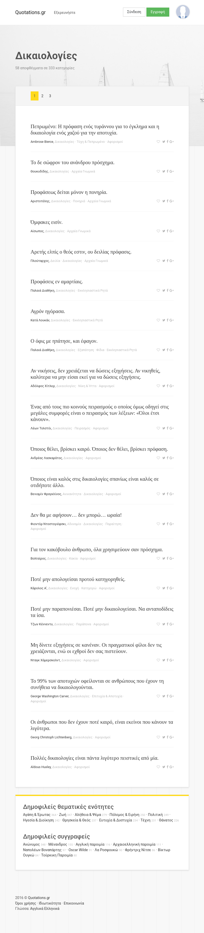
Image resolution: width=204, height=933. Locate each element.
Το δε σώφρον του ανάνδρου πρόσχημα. (73, 162)
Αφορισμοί (115, 142)
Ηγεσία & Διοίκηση (38, 820)
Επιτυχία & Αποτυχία (107, 696)
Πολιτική (155, 815)
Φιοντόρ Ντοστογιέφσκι (48, 524)
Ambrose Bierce (42, 142)
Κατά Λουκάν (40, 320)
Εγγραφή (158, 12)
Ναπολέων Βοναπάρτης (42, 850)
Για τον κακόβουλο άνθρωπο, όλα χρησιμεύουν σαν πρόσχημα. (97, 549)
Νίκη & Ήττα (87, 386)
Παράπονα (83, 624)
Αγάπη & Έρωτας (37, 815)
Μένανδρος (57, 844)
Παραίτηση (113, 524)
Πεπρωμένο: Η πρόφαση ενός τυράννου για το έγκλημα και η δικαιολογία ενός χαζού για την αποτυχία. (95, 129)
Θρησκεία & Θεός (76, 820)
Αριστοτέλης (40, 201)
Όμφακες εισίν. (47, 222)
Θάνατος (166, 820)
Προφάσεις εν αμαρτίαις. (57, 281)
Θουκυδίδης (39, 171)
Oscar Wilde (78, 850)
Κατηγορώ (88, 588)
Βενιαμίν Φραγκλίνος (46, 494)
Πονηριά (79, 201)
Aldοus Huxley (41, 767)
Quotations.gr (30, 12)
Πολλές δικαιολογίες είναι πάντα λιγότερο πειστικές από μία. (95, 758)
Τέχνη (145, 820)
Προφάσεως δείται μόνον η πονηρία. (69, 192)
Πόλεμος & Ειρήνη (125, 815)
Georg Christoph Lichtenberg (51, 737)
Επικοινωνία (74, 903)
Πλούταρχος (40, 261)
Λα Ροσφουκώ (106, 850)
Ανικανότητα (72, 494)
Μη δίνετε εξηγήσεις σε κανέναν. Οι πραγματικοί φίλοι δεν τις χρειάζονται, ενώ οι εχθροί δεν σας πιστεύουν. (96, 648)
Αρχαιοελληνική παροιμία (134, 844)
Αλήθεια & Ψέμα (88, 815)
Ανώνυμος (31, 844)
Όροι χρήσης (25, 903)
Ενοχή (74, 588)
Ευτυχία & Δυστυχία (115, 820)
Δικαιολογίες (64, 142)
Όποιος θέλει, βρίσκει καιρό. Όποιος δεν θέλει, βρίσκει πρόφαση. (99, 449)
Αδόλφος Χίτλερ (43, 386)
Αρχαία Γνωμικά (83, 171)
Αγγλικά (36, 909)
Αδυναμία (74, 524)
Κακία (73, 558)
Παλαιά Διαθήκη (42, 290)
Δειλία (55, 261)
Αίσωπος (37, 231)
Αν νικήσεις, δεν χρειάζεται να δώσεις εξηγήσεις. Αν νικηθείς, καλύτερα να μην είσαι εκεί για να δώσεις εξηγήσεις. (95, 374)
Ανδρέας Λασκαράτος (46, 458)
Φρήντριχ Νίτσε (138, 850)
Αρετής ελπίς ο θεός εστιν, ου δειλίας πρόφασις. (81, 252)
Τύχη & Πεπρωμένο (91, 142)
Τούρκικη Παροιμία (57, 855)
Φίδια (100, 350)
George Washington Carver (50, 696)
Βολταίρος (38, 558)
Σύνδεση (134, 12)
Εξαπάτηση (86, 350)
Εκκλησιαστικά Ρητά (93, 290)
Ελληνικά (51, 909)
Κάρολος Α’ (39, 588)
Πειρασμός (82, 428)
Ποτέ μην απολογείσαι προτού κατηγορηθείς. (78, 579)
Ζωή (62, 815)
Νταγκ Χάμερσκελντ (45, 660)
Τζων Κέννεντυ (42, 624)
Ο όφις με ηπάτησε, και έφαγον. (64, 341)
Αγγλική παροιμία (90, 844)
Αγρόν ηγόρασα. (48, 311)
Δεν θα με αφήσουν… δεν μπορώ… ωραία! (76, 515)
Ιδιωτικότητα (50, 903)
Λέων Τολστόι (41, 428)
